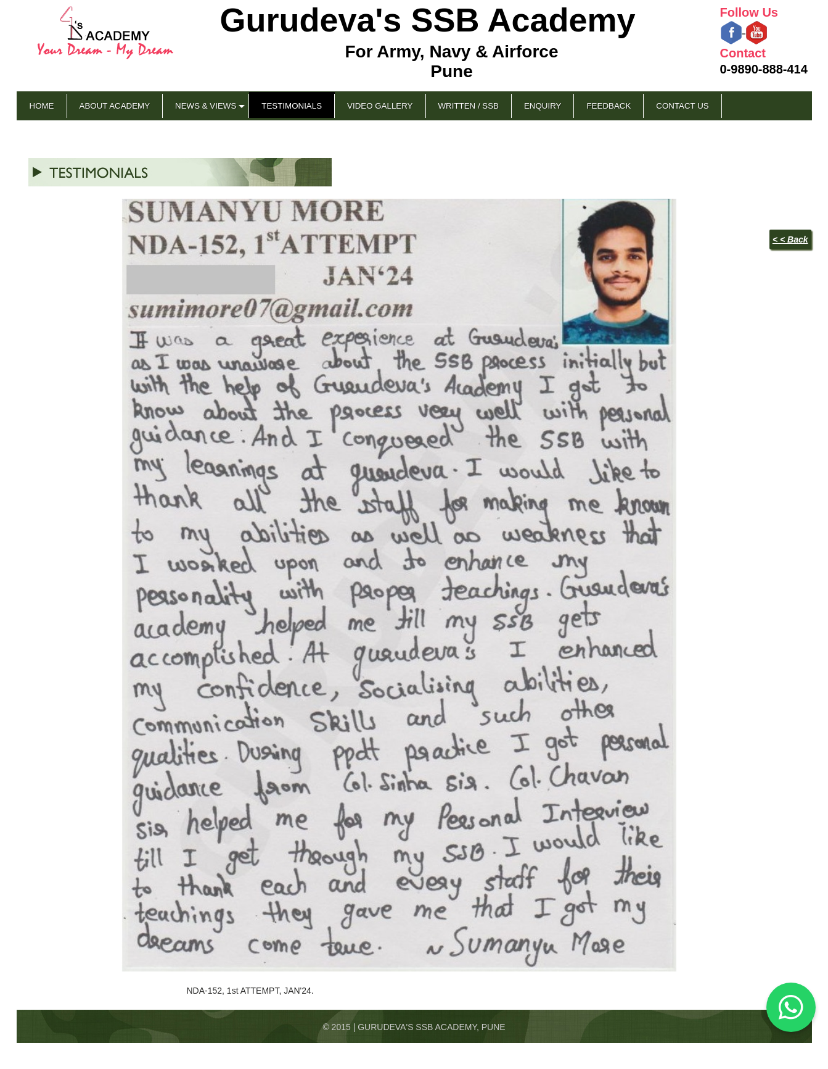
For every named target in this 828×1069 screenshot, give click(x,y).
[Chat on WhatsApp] (791, 1007)
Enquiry (542, 105)
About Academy (115, 105)
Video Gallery (379, 105)
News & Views (205, 105)
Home (42, 105)
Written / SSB (468, 105)
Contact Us (682, 105)
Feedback (608, 105)
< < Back (790, 239)
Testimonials (291, 105)
